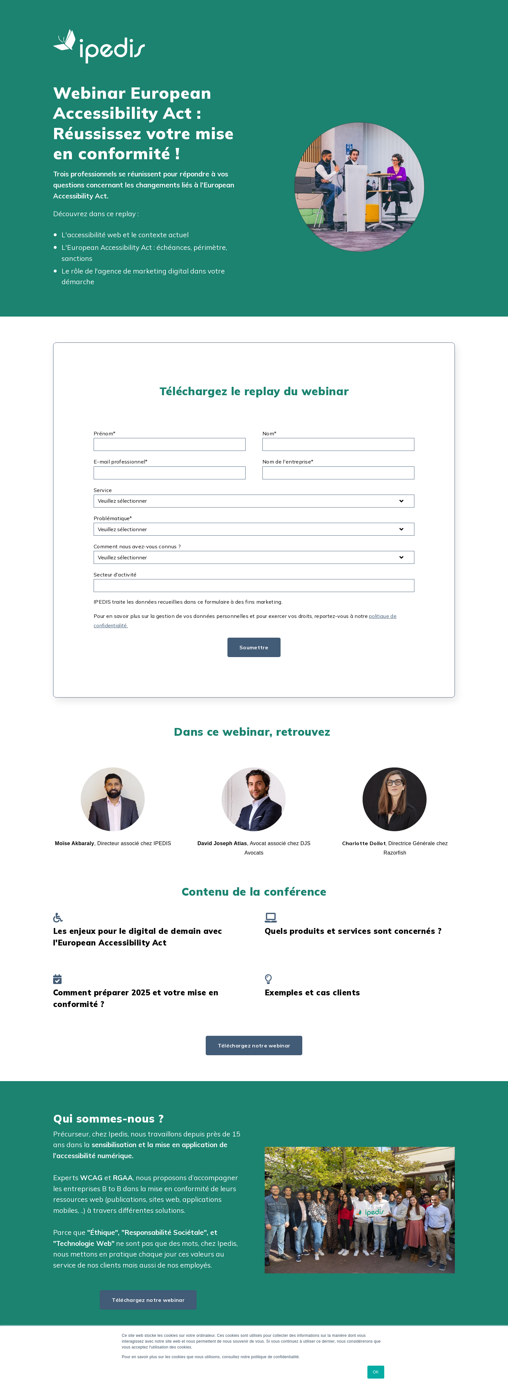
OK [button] (376, 1372)
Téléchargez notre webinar (254, 1045)
